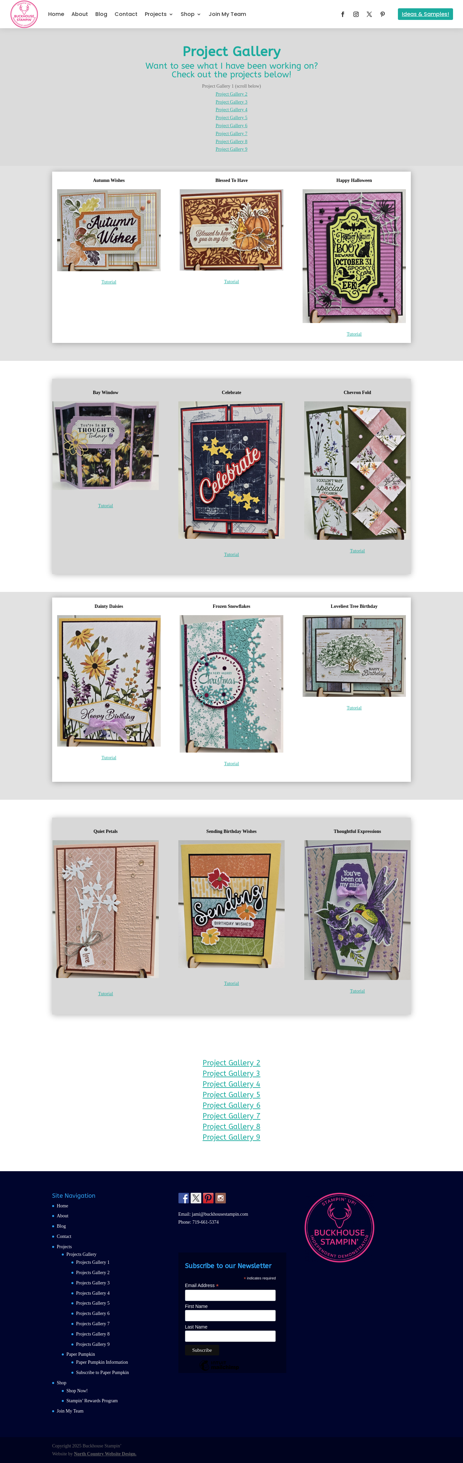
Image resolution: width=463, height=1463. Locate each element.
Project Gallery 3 (231, 102)
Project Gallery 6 (231, 125)
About (79, 14)
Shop (188, 14)
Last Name (196, 1327)
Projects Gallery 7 (93, 1323)
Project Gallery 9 (231, 149)
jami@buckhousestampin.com (220, 1214)
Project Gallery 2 (231, 94)
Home (56, 14)
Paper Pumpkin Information (102, 1362)
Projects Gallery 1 (93, 1262)
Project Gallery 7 (231, 133)
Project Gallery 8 (231, 141)
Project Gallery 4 (231, 109)
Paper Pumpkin (80, 1354)
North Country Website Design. (105, 1453)
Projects (156, 14)
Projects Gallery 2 (93, 1272)
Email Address (202, 1285)
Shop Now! (77, 1390)
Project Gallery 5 (231, 117)
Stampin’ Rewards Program (92, 1400)
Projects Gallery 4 (93, 1293)
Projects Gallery (81, 1254)
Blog (101, 14)
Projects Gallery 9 (93, 1344)
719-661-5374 (205, 1222)
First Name (196, 1306)
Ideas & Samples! (425, 14)
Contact (126, 14)
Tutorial (108, 282)
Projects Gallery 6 (93, 1313)
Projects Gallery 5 (93, 1303)
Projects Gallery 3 (93, 1282)
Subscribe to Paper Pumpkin (102, 1372)
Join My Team (227, 14)
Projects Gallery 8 (93, 1334)
